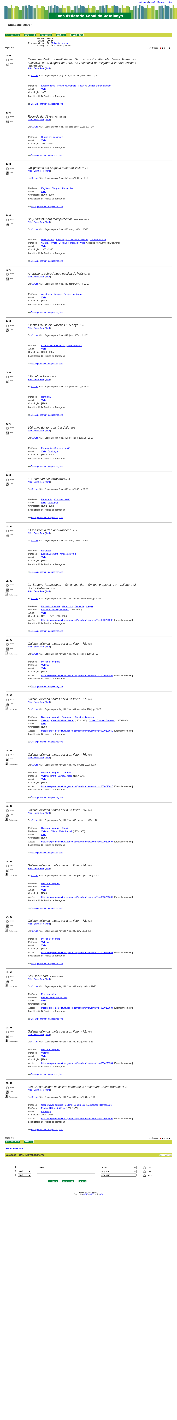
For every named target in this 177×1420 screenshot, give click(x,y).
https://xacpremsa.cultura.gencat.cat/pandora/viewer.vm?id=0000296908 (77, 620)
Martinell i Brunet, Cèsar (53, 1108)
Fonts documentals (66, 85)
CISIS (85, 1194)
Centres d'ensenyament (99, 85)
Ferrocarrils (46, 448)
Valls (43, 89)
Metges (89, 606)
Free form (167, 1155)
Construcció (79, 1105)
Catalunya (53, 451)
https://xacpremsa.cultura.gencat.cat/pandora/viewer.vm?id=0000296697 (77, 841)
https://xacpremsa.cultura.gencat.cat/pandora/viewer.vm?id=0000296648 (77, 952)
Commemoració (98, 239)
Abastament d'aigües (51, 294)
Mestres (82, 85)
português (143, 2)
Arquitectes (92, 1105)
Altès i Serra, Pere (36, 68)
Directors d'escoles (84, 717)
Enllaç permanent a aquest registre (47, 104)
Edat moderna (48, 85)
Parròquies (67, 188)
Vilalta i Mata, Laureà (61, 831)
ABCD (91, 1194)
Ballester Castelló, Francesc (55, 609)
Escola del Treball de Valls (72, 243)
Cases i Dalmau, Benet (62, 720)
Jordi (48, 68)
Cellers (68, 1105)
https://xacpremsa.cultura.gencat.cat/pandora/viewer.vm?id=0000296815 (77, 786)
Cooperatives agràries (52, 1105)
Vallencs (45, 665)
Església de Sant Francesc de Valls (58, 554)
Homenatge (106, 1105)
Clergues (55, 188)
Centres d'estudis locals (53, 345)
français (161, 2)
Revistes (60, 239)
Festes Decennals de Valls (54, 997)
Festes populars (49, 994)
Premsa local (47, 239)
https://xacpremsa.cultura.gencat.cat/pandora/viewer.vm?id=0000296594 (77, 1008)
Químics (66, 828)
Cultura (34, 75)
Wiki (101, 1194)
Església (45, 188)
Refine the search (60, 43)
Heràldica (46, 397)
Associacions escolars (77, 239)
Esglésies (46, 550)
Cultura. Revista (49, 243)
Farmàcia (79, 606)
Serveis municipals (73, 294)
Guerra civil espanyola (52, 137)
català (170, 2)
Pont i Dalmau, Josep (62, 776)
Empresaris (67, 717)
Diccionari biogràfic (50, 661)
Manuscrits (67, 606)
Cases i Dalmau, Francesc (102, 720)
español (152, 2)
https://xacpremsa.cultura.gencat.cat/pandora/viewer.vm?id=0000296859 (77, 730)
